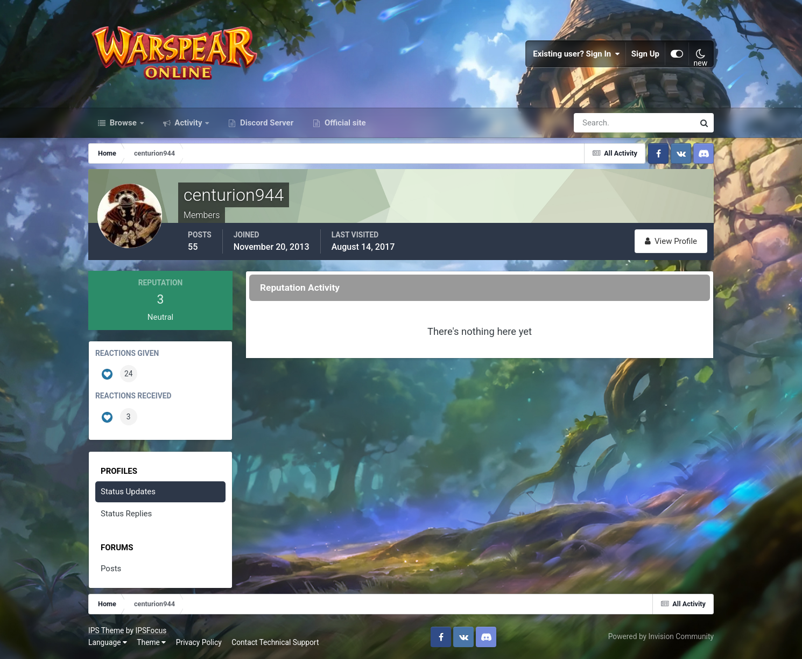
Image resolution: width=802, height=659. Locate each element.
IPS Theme (106, 630)
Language (107, 642)
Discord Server (265, 123)
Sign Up (645, 54)
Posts (111, 568)
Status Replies (126, 513)
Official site (343, 123)
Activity (189, 123)
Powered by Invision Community (661, 636)
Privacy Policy (199, 642)
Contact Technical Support (275, 642)
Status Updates (128, 491)
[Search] (597, 122)
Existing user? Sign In (576, 54)
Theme (151, 642)
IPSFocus (150, 630)
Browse (123, 123)
